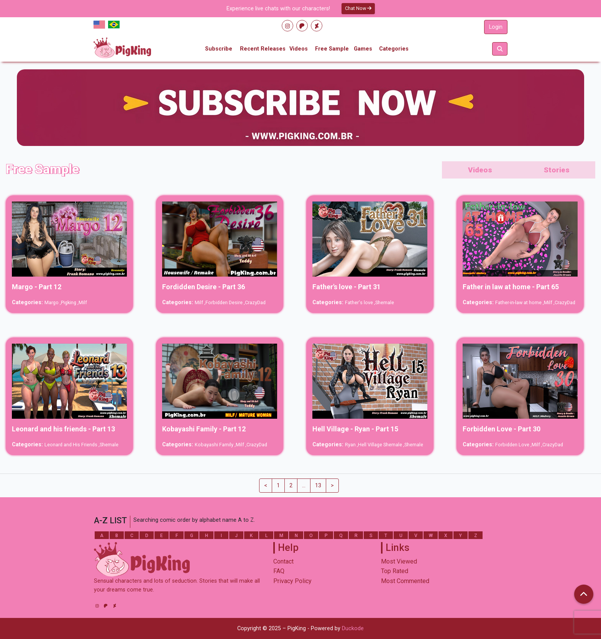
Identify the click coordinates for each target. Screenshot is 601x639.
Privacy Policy (292, 581)
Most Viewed (399, 561)
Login (495, 27)
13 (318, 485)
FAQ (278, 571)
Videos (298, 49)
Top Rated (394, 571)
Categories (394, 49)
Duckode (353, 628)
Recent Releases (263, 49)
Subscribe (218, 49)
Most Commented (405, 581)
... (303, 485)
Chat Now (358, 8)
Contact (283, 561)
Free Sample (332, 49)
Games (363, 49)
